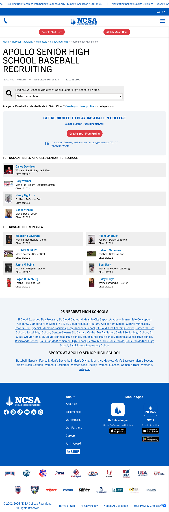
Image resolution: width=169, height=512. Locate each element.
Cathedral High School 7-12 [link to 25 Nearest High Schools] (47, 323)
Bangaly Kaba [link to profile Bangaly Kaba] (24, 209)
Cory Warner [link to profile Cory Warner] (23, 181)
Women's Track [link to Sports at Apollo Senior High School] (130, 364)
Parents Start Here (52, 32)
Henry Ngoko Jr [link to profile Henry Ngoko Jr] (25, 195)
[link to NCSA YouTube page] (27, 412)
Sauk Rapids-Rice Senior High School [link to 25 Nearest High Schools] (63, 341)
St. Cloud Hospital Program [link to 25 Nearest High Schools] (82, 323)
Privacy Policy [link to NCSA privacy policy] (89, 505)
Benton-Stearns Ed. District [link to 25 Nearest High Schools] (69, 332)
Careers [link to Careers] (70, 435)
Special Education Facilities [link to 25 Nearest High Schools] (49, 328)
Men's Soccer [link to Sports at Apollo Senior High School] (143, 360)
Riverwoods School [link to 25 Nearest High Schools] (26, 341)
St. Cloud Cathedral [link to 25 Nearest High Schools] (71, 319)
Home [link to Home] (6, 41)
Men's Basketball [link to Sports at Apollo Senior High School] (61, 360)
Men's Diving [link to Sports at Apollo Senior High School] (81, 360)
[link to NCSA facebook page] (6, 412)
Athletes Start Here (116, 32)
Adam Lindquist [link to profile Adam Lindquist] (108, 235)
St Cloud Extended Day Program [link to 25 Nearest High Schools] (37, 319)
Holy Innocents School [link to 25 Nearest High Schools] (81, 328)
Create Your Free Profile (85, 133)
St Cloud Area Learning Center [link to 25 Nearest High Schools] (115, 328)
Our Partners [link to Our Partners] (74, 427)
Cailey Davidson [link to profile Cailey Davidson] (26, 166)
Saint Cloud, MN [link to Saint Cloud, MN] (59, 41)
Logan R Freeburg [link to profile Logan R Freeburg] (27, 279)
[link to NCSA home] (23, 401)
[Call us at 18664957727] (6, 20)
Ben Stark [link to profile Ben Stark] (105, 264)
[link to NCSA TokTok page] (20, 412)
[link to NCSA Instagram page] (13, 412)
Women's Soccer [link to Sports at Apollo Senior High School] (108, 364)
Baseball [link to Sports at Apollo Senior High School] (21, 360)
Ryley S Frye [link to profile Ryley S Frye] (106, 279)
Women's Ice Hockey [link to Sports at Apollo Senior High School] (84, 364)
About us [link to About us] (71, 403)
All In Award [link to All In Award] (73, 443)
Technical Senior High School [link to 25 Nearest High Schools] (134, 336)
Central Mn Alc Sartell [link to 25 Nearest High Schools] (100, 332)
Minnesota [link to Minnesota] (41, 41)
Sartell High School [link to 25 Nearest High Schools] (38, 332)
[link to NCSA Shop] (74, 451)
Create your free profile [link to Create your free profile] (80, 106)
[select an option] (69, 96)
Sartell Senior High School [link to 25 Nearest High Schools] (132, 332)
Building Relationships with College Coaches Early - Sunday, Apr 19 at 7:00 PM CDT (61, 3)
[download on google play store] (151, 439)
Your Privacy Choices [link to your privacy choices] (147, 505)
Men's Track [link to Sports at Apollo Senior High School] (24, 364)
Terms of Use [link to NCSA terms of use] (67, 505)
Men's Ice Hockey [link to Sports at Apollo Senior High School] (102, 360)
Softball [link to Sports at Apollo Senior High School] (38, 364)
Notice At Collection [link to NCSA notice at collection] (115, 505)
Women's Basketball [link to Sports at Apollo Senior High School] (57, 364)
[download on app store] (117, 431)
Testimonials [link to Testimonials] (73, 411)
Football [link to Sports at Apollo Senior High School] (44, 360)
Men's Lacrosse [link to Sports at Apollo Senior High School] (124, 360)
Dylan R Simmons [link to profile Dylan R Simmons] (110, 250)
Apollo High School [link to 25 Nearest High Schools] (112, 323)
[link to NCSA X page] (33, 412)
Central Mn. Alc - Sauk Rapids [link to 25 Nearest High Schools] (105, 341)
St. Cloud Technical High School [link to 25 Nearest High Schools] (61, 336)
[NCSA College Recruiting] (84, 21)
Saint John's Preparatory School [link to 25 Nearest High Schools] (89, 345)
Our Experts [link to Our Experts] (73, 419)
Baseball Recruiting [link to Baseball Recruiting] (22, 41)
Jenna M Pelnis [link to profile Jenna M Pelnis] (25, 264)
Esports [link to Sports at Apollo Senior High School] (33, 360)
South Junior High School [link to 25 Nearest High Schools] (98, 336)
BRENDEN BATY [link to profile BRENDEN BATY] (26, 250)
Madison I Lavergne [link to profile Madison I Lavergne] (28, 235)
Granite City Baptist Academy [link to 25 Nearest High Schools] (102, 319)
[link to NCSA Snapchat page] (40, 412)
